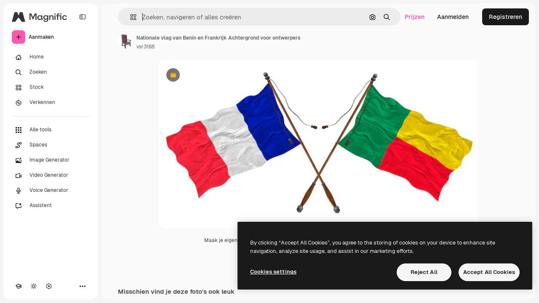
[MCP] (49, 286)
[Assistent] (50, 206)
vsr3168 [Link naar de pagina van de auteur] (145, 46)
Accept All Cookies (489, 272)
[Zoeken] (50, 72)
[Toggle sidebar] (82, 17)
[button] (129, 17)
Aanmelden (453, 17)
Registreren (505, 17)
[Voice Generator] (50, 190)
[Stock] (50, 87)
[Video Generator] (50, 175)
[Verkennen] (50, 102)
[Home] (50, 57)
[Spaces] (50, 145)
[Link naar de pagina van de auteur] (125, 41)
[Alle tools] (50, 130)
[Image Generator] (50, 160)
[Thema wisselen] (33, 286)
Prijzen (414, 17)
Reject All (424, 272)
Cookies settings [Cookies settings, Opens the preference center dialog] (273, 271)
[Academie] (18, 286)
